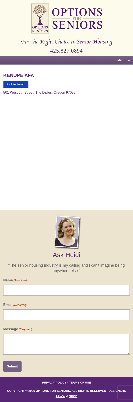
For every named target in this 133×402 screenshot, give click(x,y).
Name (15, 280)
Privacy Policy (54, 382)
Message (17, 329)
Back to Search (16, 84)
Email (15, 305)
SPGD (73, 396)
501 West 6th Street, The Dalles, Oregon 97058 (39, 92)
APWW (60, 396)
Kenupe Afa (18, 75)
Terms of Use (80, 382)
